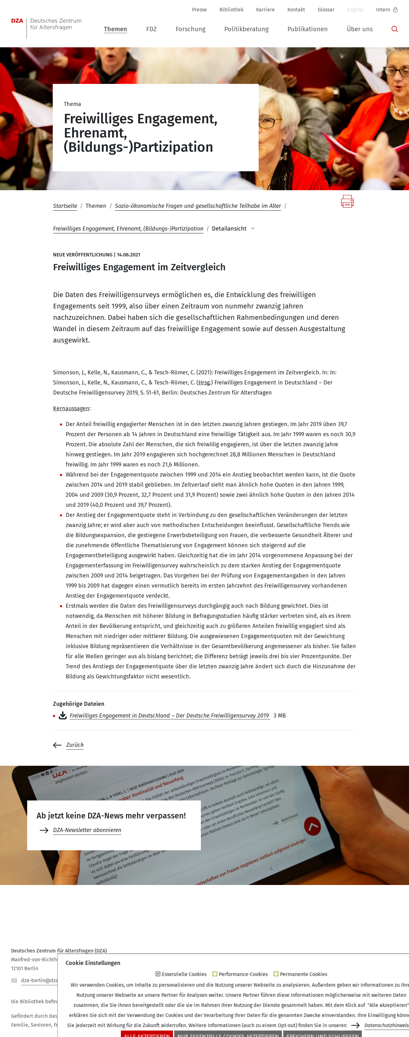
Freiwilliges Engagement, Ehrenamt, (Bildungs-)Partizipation (128, 228)
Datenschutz (304, 1019)
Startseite (65, 205)
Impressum (264, 1019)
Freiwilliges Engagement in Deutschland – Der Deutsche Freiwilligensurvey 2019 (170, 715)
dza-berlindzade (43, 980)
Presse (199, 10)
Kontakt (296, 10)
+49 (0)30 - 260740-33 (180, 980)
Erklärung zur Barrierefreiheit (364, 1019)
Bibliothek (232, 10)
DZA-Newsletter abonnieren (87, 830)
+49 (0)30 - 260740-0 (111, 980)
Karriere (265, 10)
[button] (115, 28)
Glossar (326, 10)
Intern (383, 10)
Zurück (75, 744)
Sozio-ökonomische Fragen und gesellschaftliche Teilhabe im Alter (198, 205)
